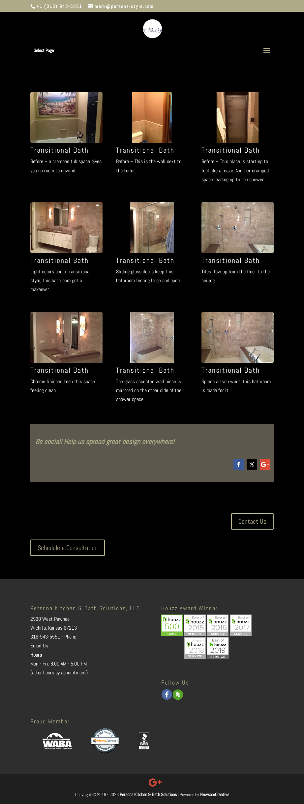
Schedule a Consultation (68, 547)
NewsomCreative (214, 794)
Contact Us (252, 521)
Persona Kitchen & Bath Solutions (148, 794)
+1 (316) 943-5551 (59, 6)
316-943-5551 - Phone (53, 636)
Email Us (39, 645)
